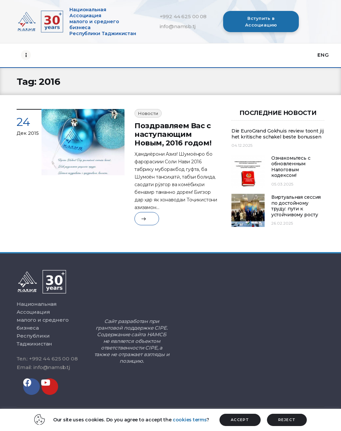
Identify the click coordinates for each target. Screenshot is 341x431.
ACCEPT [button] (240, 419)
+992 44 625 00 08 (183, 16)
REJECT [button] (287, 419)
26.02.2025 (282, 223)
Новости (148, 113)
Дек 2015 (28, 133)
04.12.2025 (241, 145)
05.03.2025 (282, 184)
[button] (261, 21)
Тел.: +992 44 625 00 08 (47, 358)
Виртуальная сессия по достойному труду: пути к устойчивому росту (296, 206)
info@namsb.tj (178, 26)
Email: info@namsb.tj (43, 367)
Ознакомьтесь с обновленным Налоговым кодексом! (290, 167)
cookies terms (190, 420)
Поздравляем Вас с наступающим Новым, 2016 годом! (172, 134)
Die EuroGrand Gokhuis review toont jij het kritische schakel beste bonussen (277, 134)
